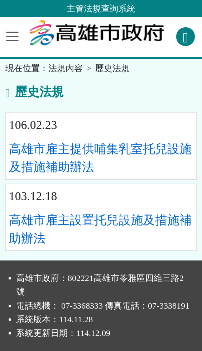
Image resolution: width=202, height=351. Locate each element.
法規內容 (65, 68)
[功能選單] (12, 36)
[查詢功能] (185, 36)
